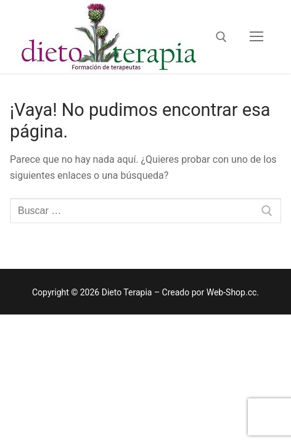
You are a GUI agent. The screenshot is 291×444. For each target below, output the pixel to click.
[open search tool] (221, 37)
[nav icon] (256, 37)
